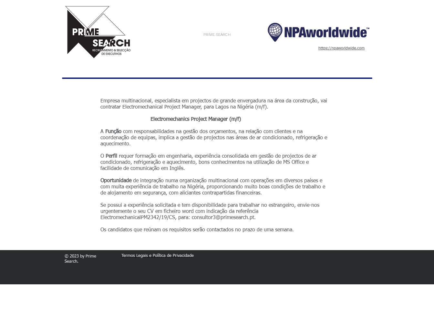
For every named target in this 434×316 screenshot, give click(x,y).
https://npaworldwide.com (341, 48)
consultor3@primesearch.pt (223, 217)
